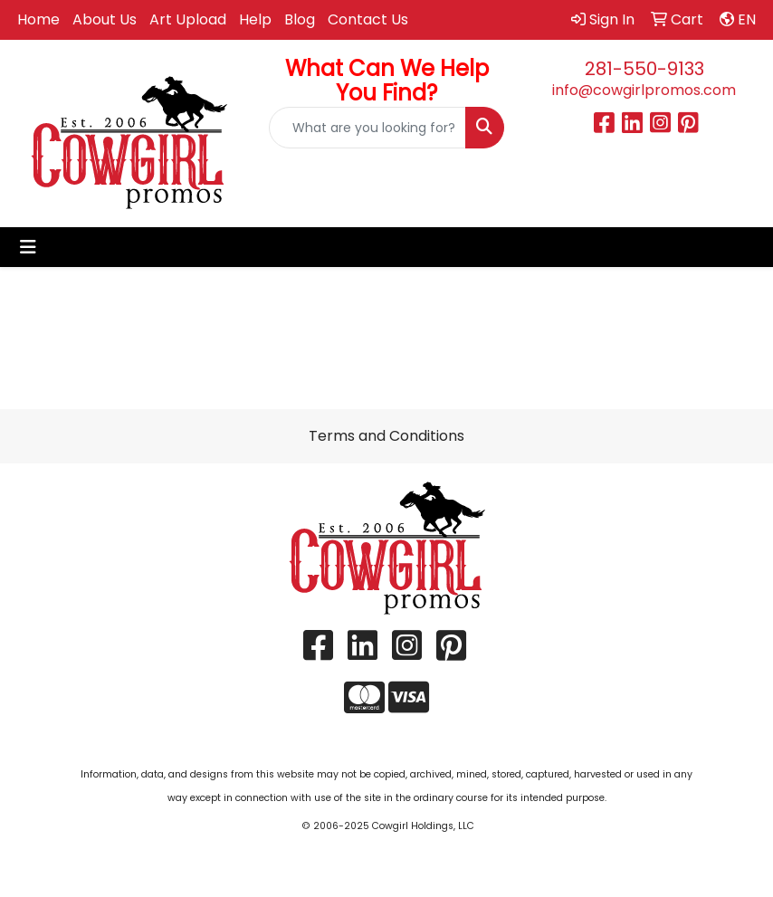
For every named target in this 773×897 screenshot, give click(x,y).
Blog (299, 19)
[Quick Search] (368, 127)
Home (38, 19)
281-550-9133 (644, 68)
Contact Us (368, 19)
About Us (104, 19)
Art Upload (187, 19)
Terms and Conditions (386, 435)
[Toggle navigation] (28, 247)
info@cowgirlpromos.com (644, 90)
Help (255, 19)
